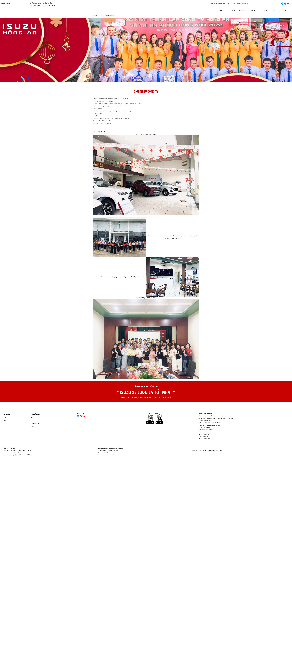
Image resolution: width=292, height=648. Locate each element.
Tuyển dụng (264, 10)
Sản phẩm (7, 414)
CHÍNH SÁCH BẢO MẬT (9, 448)
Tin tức (233, 10)
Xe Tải (5, 420)
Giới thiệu (33, 417)
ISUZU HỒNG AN (35, 414)
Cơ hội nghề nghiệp (35, 423)
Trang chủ (95, 15)
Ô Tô (5, 417)
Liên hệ (275, 10)
